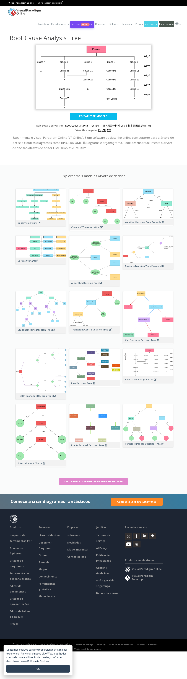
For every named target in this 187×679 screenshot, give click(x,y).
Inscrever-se (151, 24)
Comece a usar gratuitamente (136, 501)
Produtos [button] (44, 24)
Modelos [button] (128, 24)
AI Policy (101, 548)
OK (38, 668)
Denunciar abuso (107, 593)
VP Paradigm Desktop (50, 2)
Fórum (43, 555)
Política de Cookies (38, 661)
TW (109, 130)
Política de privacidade (121, 644)
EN (100, 130)
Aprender (45, 562)
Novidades (74, 542)
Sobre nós (73, 535)
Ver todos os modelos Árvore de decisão (93, 481)
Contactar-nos (76, 556)
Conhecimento (48, 576)
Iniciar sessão (166, 24)
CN (104, 130)
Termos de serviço (83, 644)
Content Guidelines (147, 644)
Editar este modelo (93, 116)
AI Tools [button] (82, 24)
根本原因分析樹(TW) (139, 125)
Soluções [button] (115, 24)
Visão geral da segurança (87, 649)
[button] (60, 24)
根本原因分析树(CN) (113, 125)
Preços (139, 24)
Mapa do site (47, 596)
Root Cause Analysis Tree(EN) (82, 125)
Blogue (43, 569)
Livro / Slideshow (49, 535)
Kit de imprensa (77, 549)
